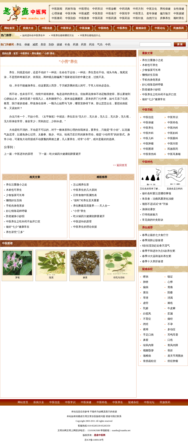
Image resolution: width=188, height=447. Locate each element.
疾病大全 (28, 28)
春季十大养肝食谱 (152, 261)
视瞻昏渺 (148, 350)
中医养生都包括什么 (90, 35)
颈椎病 (147, 355)
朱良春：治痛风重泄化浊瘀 (158, 198)
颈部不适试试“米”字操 (155, 204)
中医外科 (148, 133)
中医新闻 (57, 8)
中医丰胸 (70, 13)
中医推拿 (84, 18)
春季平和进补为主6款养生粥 (158, 250)
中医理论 (84, 8)
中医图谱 (148, 148)
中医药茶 (97, 18)
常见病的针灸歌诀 (152, 219)
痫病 (145, 287)
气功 (99, 44)
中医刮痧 (70, 18)
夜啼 (145, 329)
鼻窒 (145, 340)
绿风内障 (148, 345)
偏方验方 (165, 13)
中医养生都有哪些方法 (62, 35)
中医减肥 (84, 13)
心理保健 (57, 13)
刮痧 (51, 44)
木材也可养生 (14, 189)
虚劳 (145, 303)
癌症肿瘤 (173, 361)
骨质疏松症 (149, 361)
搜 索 (180, 44)
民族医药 (178, 28)
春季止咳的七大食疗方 (155, 235)
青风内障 (173, 345)
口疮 (170, 340)
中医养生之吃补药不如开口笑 (23, 221)
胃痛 (170, 287)
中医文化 (151, 8)
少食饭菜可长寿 (15, 195)
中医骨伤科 (149, 154)
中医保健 (84, 28)
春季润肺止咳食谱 (152, 240)
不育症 (147, 318)
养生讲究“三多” (15, 232)
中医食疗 (111, 13)
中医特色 (103, 28)
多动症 (171, 329)
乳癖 (145, 308)
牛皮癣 (171, 308)
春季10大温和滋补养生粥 (156, 256)
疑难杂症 (141, 28)
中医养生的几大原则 (85, 189)
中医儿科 (148, 138)
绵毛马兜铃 (119, 277)
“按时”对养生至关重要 (86, 200)
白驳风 (147, 313)
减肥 (35, 44)
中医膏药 (57, 18)
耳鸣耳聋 (173, 334)
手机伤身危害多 (15, 205)
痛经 (170, 318)
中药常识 (97, 8)
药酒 (75, 44)
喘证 (170, 276)
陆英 (51, 277)
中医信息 (47, 28)
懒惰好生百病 (14, 200)
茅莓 (17, 277)
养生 (19, 44)
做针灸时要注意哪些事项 (156, 193)
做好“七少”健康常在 (17, 226)
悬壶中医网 (99, 435)
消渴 (170, 297)
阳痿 (170, 292)
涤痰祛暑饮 (148, 209)
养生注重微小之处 (16, 184)
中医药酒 (111, 18)
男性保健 (165, 8)
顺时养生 (179, 18)
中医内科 (173, 127)
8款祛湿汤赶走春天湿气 (156, 245)
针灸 (67, 44)
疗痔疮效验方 (150, 214)
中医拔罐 (179, 13)
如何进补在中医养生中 (33, 35)
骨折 (170, 350)
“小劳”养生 (79, 211)
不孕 (170, 324)
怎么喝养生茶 (81, 184)
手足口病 (148, 334)
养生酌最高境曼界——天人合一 (91, 205)
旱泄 (145, 297)
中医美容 (97, 13)
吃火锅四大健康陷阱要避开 (65, 154)
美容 (43, 44)
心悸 (170, 282)
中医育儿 (138, 13)
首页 (15, 53)
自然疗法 (151, 18)
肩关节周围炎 (175, 355)
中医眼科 (173, 138)
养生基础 (36, 53)
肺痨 (145, 282)
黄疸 (145, 292)
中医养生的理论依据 (85, 226)
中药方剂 (138, 8)
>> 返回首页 (120, 165)
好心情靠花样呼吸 (16, 211)
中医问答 (173, 143)
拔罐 (59, 44)
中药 (108, 44)
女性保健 (179, 8)
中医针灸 (138, 18)
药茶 (83, 44)
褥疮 (170, 303)
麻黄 (85, 277)
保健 (27, 44)
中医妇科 (173, 133)
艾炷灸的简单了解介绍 (151, 188)
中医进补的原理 (23, 154)
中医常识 (66, 28)
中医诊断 (111, 8)
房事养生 (165, 18)
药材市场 (70, 8)
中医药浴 (124, 18)
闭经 (145, 324)
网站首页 (9, 28)
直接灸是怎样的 (175, 188)
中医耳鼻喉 (174, 154)
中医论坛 (160, 28)
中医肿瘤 (148, 143)
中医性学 (124, 13)
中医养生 (122, 28)
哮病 (145, 276)
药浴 (91, 44)
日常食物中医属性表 (85, 195)
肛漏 (170, 313)
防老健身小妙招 (15, 216)
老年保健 (151, 13)
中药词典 (124, 8)
